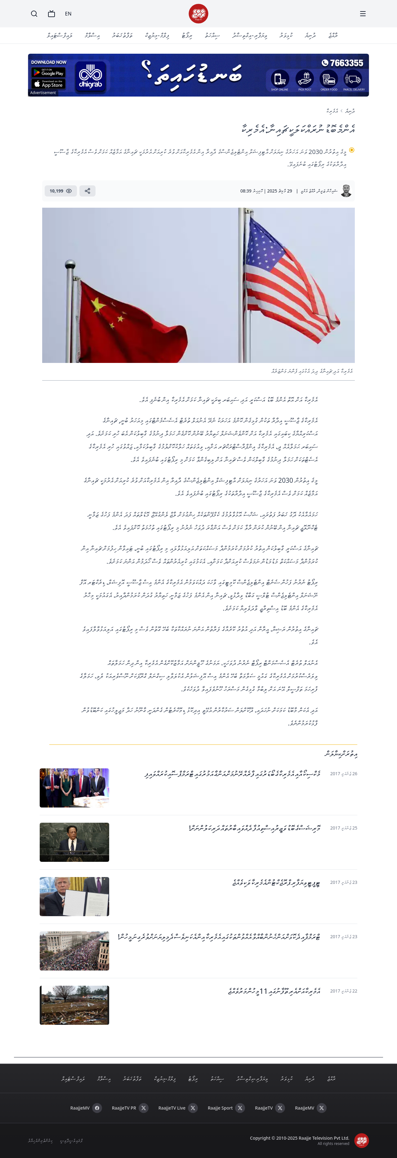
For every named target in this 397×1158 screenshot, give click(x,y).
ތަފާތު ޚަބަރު (122, 35)
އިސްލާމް (92, 35)
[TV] (51, 13)
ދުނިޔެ (310, 35)
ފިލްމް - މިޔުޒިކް (157, 35)
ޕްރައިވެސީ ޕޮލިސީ (71, 1140)
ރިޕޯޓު (186, 35)
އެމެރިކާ (332, 111)
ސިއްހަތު (212, 35)
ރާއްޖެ (333, 35)
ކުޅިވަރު (285, 35)
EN (68, 13)
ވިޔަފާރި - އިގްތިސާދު (249, 35)
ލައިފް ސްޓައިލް (59, 35)
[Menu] (363, 13)
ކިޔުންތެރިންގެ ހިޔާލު (40, 1140)
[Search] (34, 13)
